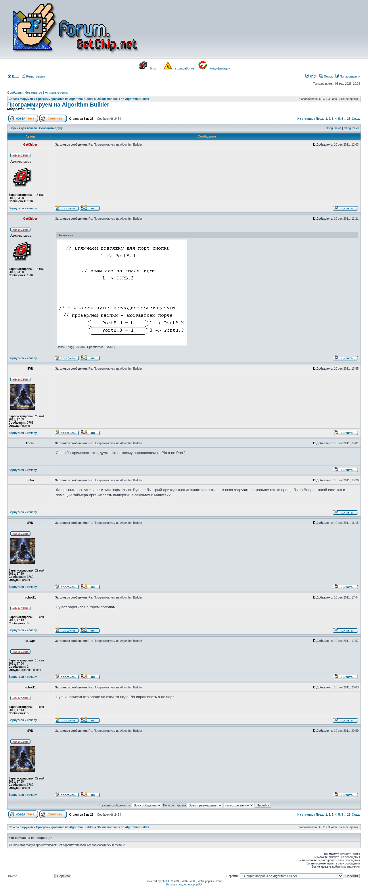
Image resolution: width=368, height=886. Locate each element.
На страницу (306, 118)
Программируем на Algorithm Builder (58, 104)
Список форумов (21, 99)
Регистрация (33, 76)
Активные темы (56, 92)
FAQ (310, 76)
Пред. (320, 118)
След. (356, 118)
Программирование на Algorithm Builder (64, 99)
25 (348, 118)
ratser (30, 109)
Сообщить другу (51, 128)
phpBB (166, 881)
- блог (152, 68)
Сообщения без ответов (24, 92)
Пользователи (347, 76)
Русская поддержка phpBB (184, 884)
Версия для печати (23, 128)
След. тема (351, 128)
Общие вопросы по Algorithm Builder (123, 99)
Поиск (326, 76)
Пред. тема (333, 128)
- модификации (219, 68)
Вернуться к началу (23, 208)
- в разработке (183, 68)
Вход (13, 76)
